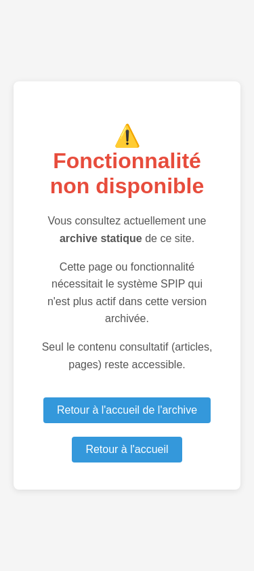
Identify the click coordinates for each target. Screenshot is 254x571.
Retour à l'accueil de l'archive (127, 410)
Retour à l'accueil (126, 449)
